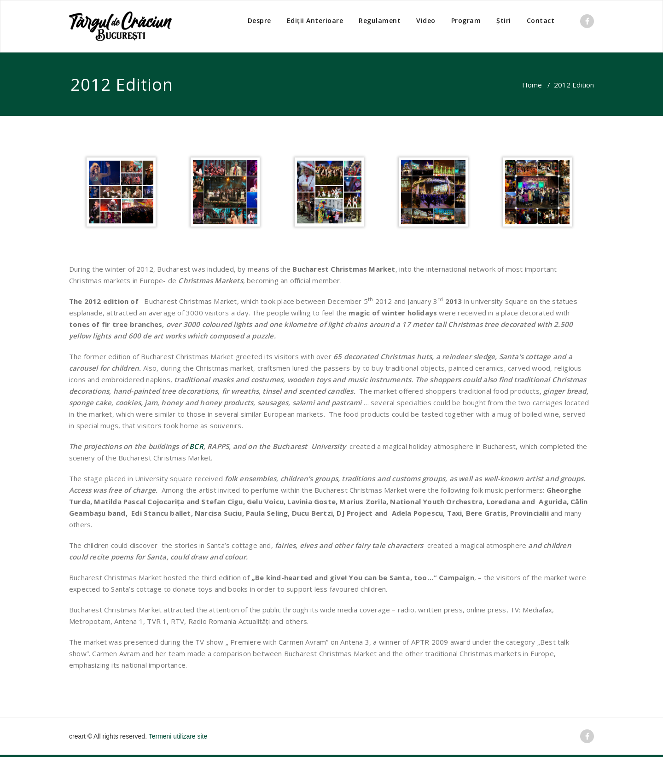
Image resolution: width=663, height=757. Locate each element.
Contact (541, 20)
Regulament (380, 20)
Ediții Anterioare (315, 20)
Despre (259, 20)
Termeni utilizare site (178, 736)
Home (532, 84)
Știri (503, 20)
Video (426, 20)
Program (466, 20)
